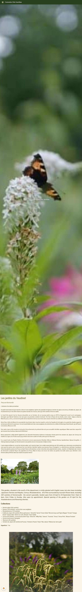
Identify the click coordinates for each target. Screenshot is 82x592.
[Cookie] (4, 588)
